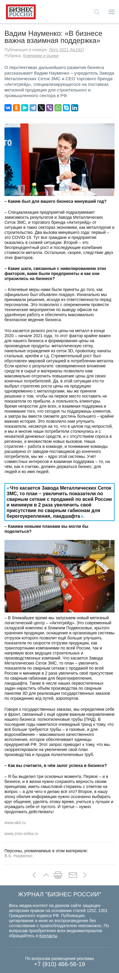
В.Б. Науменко (18, 855)
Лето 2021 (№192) (66, 49)
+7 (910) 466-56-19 (59, 964)
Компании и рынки (40, 55)
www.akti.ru (15, 822)
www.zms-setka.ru (21, 833)
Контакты (48, 935)
